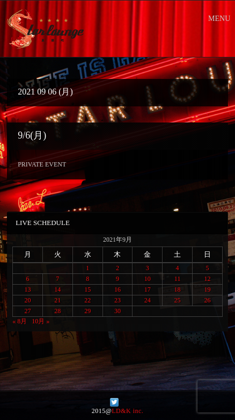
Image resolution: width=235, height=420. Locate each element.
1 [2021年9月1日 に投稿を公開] (87, 268)
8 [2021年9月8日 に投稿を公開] (87, 279)
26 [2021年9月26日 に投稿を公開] (207, 300)
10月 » (40, 321)
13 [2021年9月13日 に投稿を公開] (28, 289)
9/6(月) (32, 135)
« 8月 (19, 321)
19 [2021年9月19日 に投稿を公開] (207, 289)
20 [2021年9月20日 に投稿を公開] (28, 300)
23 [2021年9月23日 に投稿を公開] (117, 300)
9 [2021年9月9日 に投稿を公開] (117, 279)
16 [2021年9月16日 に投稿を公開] (117, 289)
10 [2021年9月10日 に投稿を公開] (147, 279)
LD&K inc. (127, 411)
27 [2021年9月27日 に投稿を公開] (28, 311)
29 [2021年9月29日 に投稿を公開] (87, 311)
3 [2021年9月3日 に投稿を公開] (147, 268)
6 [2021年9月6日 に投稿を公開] (28, 279)
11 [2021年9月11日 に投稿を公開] (177, 279)
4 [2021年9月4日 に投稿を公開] (177, 268)
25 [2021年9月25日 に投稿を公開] (177, 300)
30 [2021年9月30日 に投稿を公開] (117, 311)
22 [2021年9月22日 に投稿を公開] (87, 300)
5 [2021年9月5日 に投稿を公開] (207, 268)
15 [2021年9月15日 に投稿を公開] (87, 289)
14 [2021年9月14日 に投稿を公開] (57, 289)
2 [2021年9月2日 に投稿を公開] (117, 268)
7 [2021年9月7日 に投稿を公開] (57, 279)
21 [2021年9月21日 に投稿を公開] (57, 300)
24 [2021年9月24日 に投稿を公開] (147, 300)
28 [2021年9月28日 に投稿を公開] (57, 311)
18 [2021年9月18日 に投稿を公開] (177, 289)
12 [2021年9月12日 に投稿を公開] (207, 279)
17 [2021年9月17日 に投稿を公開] (147, 289)
